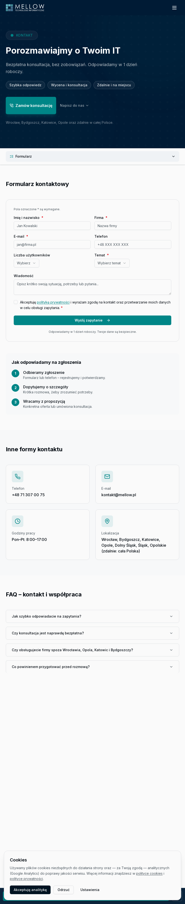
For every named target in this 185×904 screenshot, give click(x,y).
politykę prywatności (53, 302)
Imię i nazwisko (28, 217)
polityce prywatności (26, 879)
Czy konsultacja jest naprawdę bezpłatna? (92, 633)
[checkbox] (16, 302)
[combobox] (26, 263)
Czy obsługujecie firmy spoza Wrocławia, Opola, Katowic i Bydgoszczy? (92, 650)
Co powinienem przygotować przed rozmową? (92, 667)
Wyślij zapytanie (92, 320)
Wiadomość (23, 276)
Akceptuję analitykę (30, 890)
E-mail (21, 236)
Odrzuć (64, 890)
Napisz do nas (74, 106)
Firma (100, 217)
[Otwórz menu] (174, 7)
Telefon (101, 236)
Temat (101, 255)
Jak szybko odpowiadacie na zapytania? (92, 616)
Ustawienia (89, 890)
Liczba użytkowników (32, 255)
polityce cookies (149, 873)
